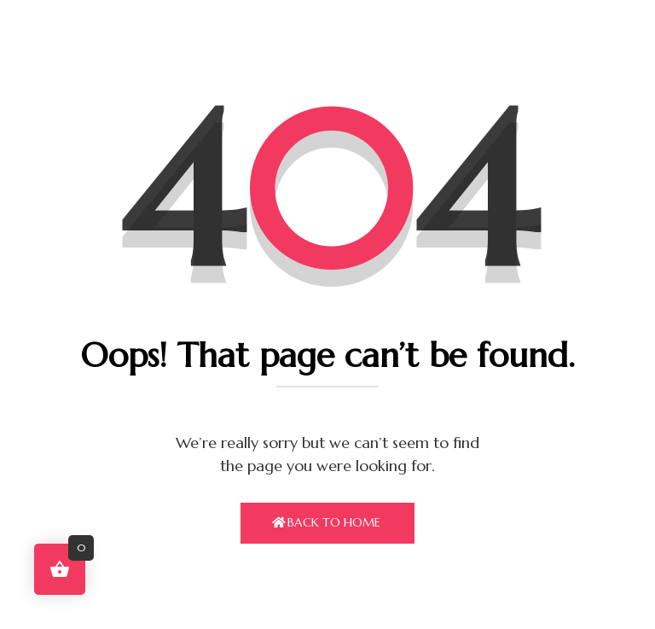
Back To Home (333, 522)
